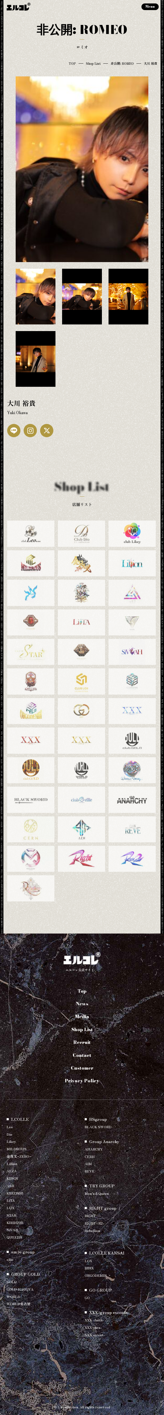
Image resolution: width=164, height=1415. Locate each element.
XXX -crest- (95, 1334)
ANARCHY (94, 1149)
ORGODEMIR (96, 1275)
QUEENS (14, 1237)
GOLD (12, 1281)
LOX (88, 1260)
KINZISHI (15, 1193)
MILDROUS (17, 1148)
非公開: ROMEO (122, 63)
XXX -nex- (93, 1327)
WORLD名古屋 (19, 1303)
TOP (72, 63)
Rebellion (92, 1230)
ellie (10, 1259)
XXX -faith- (94, 1319)
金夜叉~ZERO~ (19, 1156)
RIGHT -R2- (94, 1223)
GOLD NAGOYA (20, 1289)
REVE (89, 1171)
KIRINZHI (15, 1222)
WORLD (13, 1296)
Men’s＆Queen (97, 1193)
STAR (11, 1215)
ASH (10, 1185)
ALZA (12, 1170)
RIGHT (90, 1215)
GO (87, 1297)
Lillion (12, 1163)
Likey (11, 1141)
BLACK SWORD (98, 1126)
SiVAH (12, 1229)
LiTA (11, 1200)
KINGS (12, 1178)
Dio (9, 1134)
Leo (10, 1126)
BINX (89, 1267)
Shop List (93, 63)
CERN (90, 1156)
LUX (10, 1207)
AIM (88, 1163)
